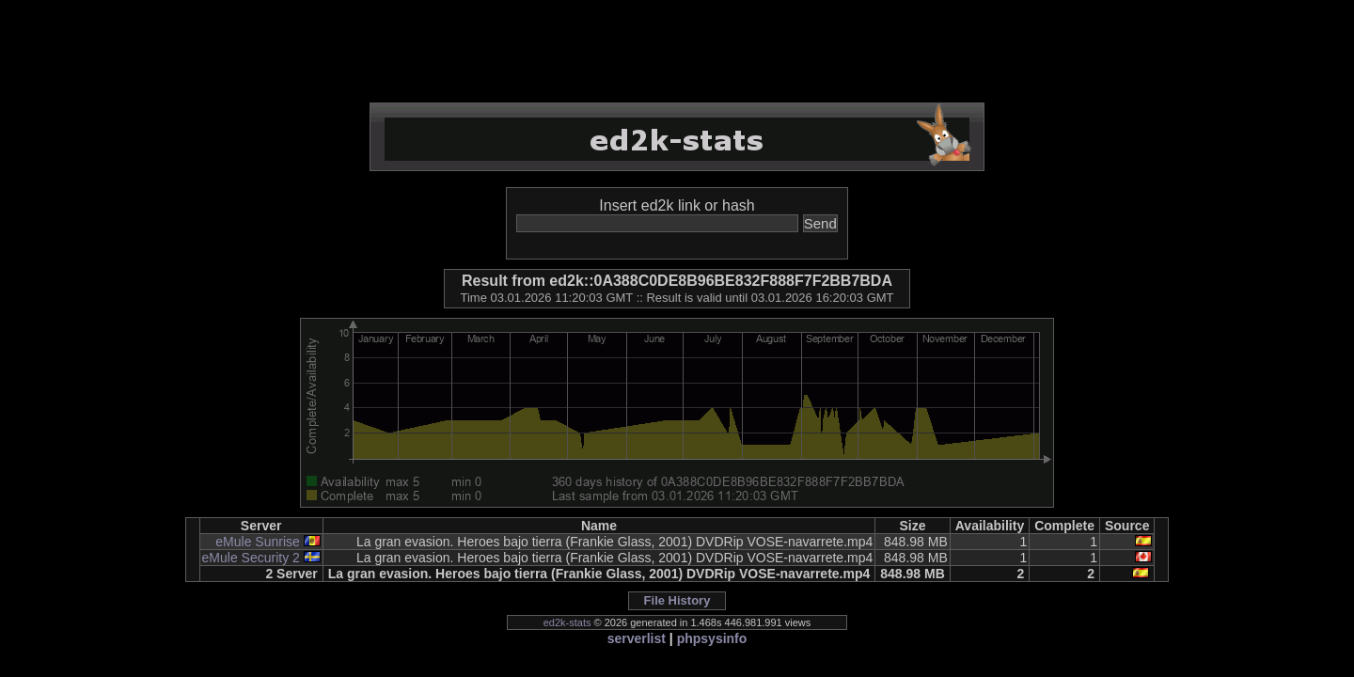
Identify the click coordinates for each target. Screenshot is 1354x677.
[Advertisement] (677, 51)
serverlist (636, 638)
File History (677, 600)
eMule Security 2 (251, 557)
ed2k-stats (567, 622)
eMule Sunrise (257, 541)
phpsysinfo (712, 638)
